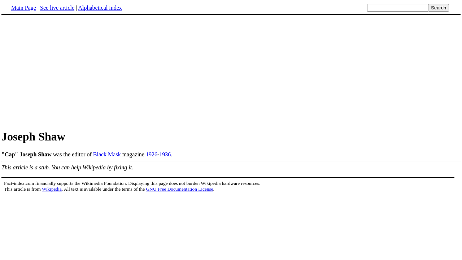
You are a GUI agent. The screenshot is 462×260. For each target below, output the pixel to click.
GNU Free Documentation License (179, 189)
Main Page (23, 8)
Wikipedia (52, 189)
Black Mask (107, 154)
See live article (57, 8)
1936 (165, 154)
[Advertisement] (62, 71)
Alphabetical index (100, 8)
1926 (151, 154)
